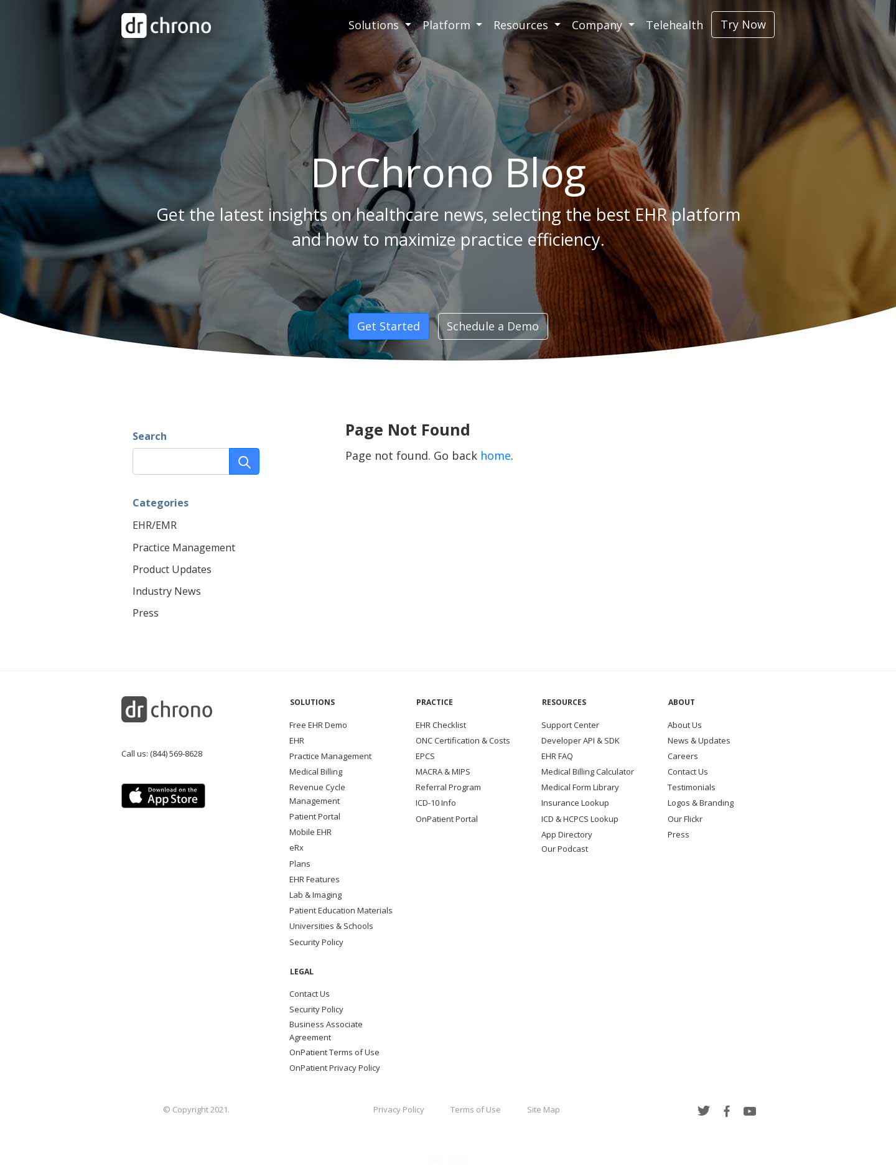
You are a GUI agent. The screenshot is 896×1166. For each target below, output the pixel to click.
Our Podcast (564, 848)
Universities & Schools (331, 925)
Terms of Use (475, 1109)
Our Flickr (685, 818)
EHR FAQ (557, 756)
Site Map (543, 1109)
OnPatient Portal (447, 818)
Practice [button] (434, 702)
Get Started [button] (388, 326)
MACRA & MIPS (443, 771)
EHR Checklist (441, 724)
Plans (299, 863)
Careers (683, 756)
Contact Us (688, 771)
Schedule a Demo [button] (493, 326)
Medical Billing (315, 771)
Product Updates (172, 569)
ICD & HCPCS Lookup (579, 818)
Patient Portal (314, 816)
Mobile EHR (310, 831)
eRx (296, 847)
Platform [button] (448, 24)
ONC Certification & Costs (463, 740)
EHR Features (314, 879)
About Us (685, 724)
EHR (296, 740)
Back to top (448, 1159)
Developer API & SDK (580, 740)
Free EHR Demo (318, 724)
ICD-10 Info (436, 802)
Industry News (167, 591)
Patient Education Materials (341, 910)
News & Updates (699, 740)
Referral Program (448, 787)
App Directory (566, 834)
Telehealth (674, 24)
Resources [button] (522, 24)
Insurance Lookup (575, 802)
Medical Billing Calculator (587, 771)
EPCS (425, 756)
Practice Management (184, 547)
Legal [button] (302, 971)
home (495, 455)
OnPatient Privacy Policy (334, 1067)
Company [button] (598, 24)
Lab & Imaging (315, 894)
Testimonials (692, 787)
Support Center (570, 724)
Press (146, 613)
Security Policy (316, 942)
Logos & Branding (701, 802)
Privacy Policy (398, 1109)
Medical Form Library (580, 787)
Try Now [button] (743, 24)
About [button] (681, 702)
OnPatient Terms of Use (334, 1052)
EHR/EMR (155, 525)
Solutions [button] (375, 24)
